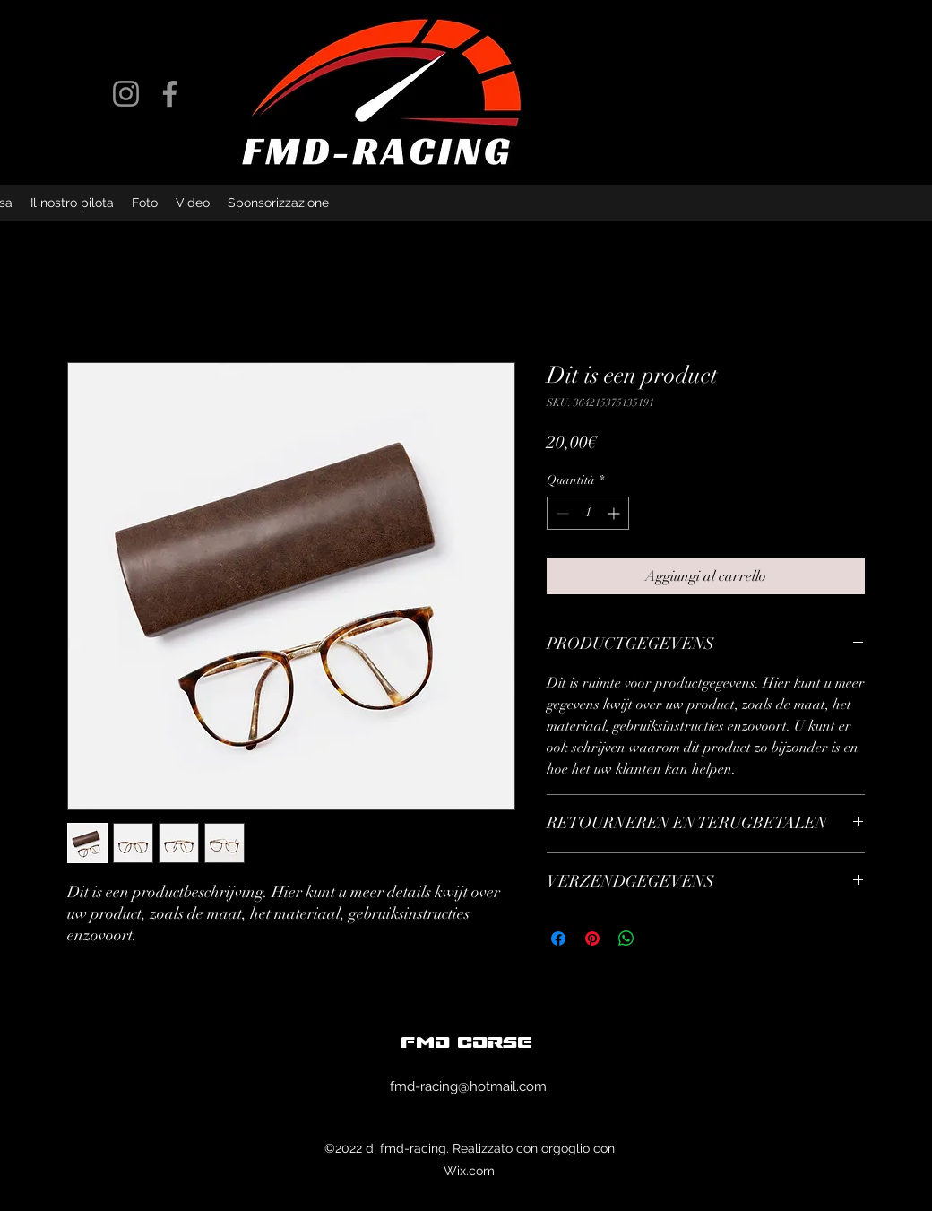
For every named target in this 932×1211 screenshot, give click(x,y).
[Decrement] (560, 513)
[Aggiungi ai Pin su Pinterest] (592, 938)
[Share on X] (660, 938)
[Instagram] (125, 93)
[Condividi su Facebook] (558, 938)
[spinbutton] (588, 513)
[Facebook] (169, 93)
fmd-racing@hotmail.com (468, 1086)
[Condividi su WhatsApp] (626, 938)
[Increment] (615, 513)
